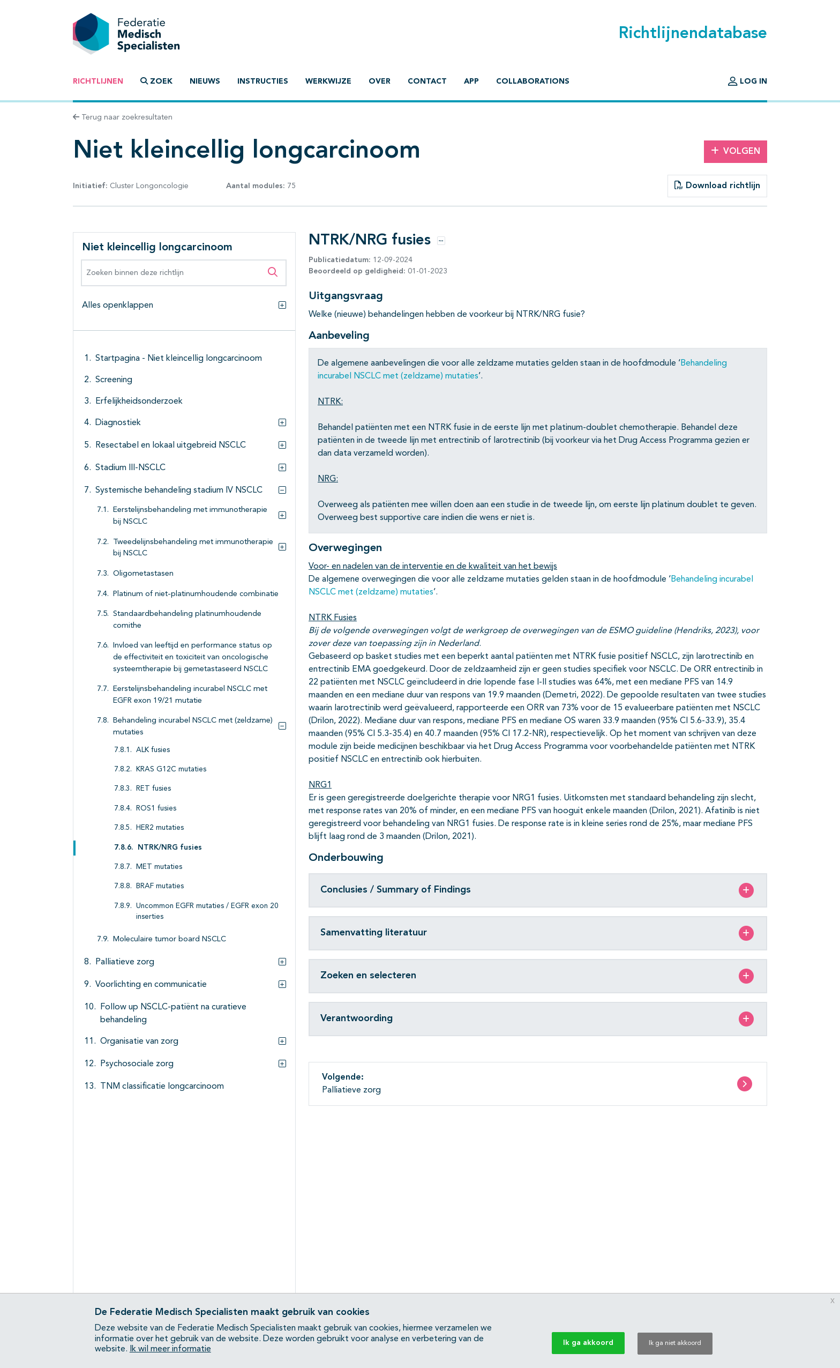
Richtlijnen (98, 81)
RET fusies (153, 788)
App (471, 81)
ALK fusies (153, 750)
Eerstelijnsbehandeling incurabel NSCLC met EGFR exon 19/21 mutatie (190, 695)
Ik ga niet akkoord (675, 1343)
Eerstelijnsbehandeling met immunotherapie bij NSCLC (190, 516)
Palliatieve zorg (124, 962)
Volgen (735, 151)
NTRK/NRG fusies (170, 847)
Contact (427, 81)
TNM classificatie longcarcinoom (162, 1086)
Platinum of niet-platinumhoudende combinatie (196, 594)
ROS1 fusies (156, 808)
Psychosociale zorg (137, 1064)
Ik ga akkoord (588, 1343)
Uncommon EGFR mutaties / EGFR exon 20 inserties (207, 911)
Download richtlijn (717, 185)
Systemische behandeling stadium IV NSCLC (178, 490)
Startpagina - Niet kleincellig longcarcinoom (178, 358)
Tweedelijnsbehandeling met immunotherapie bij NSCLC (193, 548)
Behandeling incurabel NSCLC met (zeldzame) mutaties (193, 727)
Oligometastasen (143, 574)
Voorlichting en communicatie (151, 984)
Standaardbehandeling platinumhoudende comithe (187, 620)
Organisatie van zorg (139, 1041)
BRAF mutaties (160, 886)
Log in (747, 81)
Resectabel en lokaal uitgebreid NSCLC (170, 445)
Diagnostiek (118, 423)
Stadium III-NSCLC (130, 468)
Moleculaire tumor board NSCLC (169, 939)
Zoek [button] (156, 81)
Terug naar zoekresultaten (122, 117)
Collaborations (532, 81)
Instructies (262, 81)
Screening (113, 380)
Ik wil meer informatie (170, 1349)
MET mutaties (159, 867)
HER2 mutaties (160, 827)
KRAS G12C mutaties (171, 769)
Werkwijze (328, 81)
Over (380, 81)
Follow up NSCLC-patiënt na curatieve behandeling (173, 1013)
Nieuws (205, 81)
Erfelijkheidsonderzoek (139, 401)
